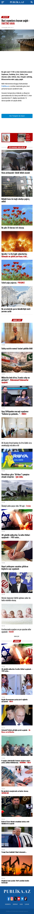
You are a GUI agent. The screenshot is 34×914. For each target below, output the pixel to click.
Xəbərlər (15, 904)
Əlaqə (21, 904)
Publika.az (5, 86)
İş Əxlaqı (27, 904)
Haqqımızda (8, 904)
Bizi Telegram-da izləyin (17, 116)
